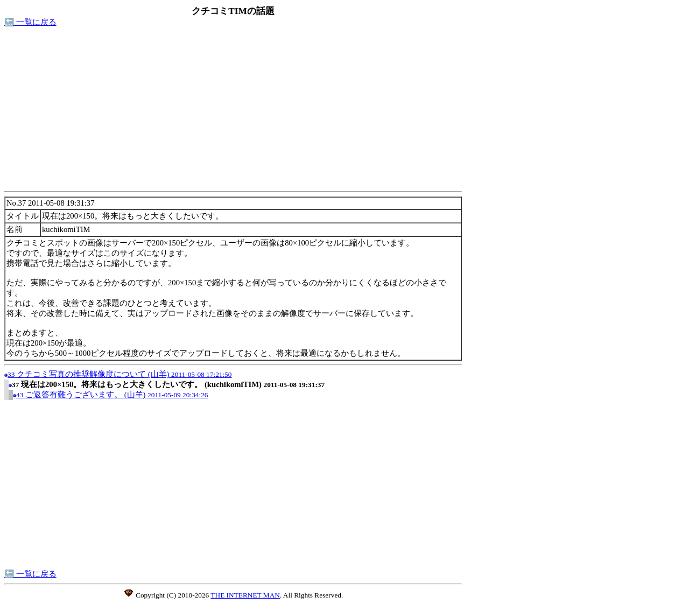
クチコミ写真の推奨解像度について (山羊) (120, 374)
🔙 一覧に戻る (30, 22)
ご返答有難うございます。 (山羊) (112, 394)
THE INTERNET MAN (245, 595)
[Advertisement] (233, 112)
